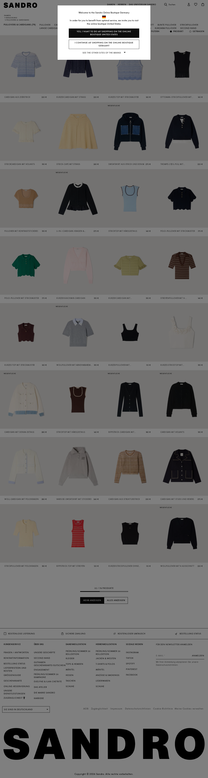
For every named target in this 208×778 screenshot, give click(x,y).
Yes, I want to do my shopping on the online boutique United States (104, 33)
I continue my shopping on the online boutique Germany (104, 44)
